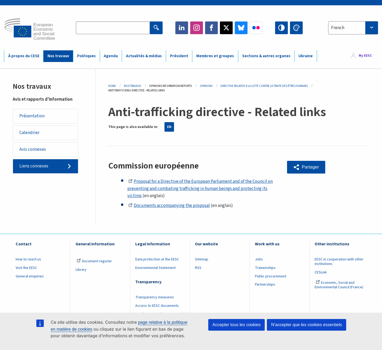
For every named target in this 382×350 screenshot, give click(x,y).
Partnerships (265, 284)
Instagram (196, 27)
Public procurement (270, 276)
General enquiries (30, 276)
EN (169, 127)
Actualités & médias (144, 56)
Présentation (32, 116)
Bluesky (241, 27)
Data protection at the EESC (157, 259)
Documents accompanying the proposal (169, 205)
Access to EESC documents (157, 305)
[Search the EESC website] (113, 27)
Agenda (111, 56)
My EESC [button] (365, 56)
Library (81, 269)
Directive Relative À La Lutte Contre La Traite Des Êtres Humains (264, 86)
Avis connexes (32, 150)
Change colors (296, 27)
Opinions (206, 86)
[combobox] (353, 27)
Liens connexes (33, 166)
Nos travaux (58, 56)
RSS (198, 268)
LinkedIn (181, 27)
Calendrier (29, 133)
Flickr (256, 27)
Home (112, 86)
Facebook (211, 27)
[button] (306, 167)
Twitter (226, 27)
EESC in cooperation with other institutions (339, 262)
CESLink (321, 272)
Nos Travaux (132, 86)
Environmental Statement (155, 268)
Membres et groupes (215, 56)
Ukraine (305, 56)
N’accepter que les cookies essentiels (306, 324)
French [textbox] (337, 28)
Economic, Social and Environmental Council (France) (339, 285)
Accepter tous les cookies (236, 324)
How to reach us (28, 259)
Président (179, 56)
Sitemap (201, 259)
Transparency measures (154, 297)
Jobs (259, 259)
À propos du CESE (24, 56)
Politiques (86, 56)
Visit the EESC (26, 268)
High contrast (281, 27)
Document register (94, 261)
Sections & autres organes (266, 56)
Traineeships (265, 268)
